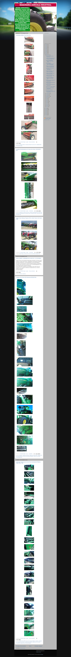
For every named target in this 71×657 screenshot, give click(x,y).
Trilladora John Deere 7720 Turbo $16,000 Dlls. (50, 73)
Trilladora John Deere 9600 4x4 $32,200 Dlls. (50, 75)
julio (47, 98)
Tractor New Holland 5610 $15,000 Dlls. (50, 88)
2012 (46, 112)
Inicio (30, 646)
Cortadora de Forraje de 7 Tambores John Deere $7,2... (50, 78)
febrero (47, 105)
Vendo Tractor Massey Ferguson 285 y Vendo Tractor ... (49, 61)
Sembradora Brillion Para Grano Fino (23, 35)
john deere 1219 (18, 214)
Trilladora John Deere (26, 455)
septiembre (48, 96)
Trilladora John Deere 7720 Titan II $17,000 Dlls (50, 71)
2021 (46, 47)
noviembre (48, 93)
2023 (46, 44)
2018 (46, 51)
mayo (47, 101)
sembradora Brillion (22, 144)
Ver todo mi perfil (46, 119)
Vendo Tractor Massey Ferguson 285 (34, 253)
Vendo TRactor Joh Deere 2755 (24, 253)
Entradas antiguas (38, 646)
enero (47, 106)
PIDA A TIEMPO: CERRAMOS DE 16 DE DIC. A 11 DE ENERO (28, 258)
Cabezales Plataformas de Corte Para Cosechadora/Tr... (50, 69)
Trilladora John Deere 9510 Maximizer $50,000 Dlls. (26, 277)
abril (47, 102)
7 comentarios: (31, 252)
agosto (47, 97)
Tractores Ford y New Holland (50, 86)
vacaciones (24, 273)
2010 (46, 114)
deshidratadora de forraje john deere (25, 213)
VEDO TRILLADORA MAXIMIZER (28, 456)
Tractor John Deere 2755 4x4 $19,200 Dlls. (50, 83)
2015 (46, 108)
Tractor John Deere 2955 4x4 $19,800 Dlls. (50, 80)
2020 (46, 48)
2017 (46, 52)
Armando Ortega (48, 118)
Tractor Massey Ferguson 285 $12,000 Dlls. (50, 91)
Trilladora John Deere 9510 (33, 455)
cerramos (20, 273)
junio (47, 100)
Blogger (42, 654)
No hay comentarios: (32, 638)
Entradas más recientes (21, 646)
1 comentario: (30, 453)
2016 (46, 53)
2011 (46, 113)
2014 (46, 109)
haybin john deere (33, 213)
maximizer (20, 455)
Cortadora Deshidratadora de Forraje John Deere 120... (50, 58)
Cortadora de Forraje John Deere (24, 212)
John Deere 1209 (39, 213)
